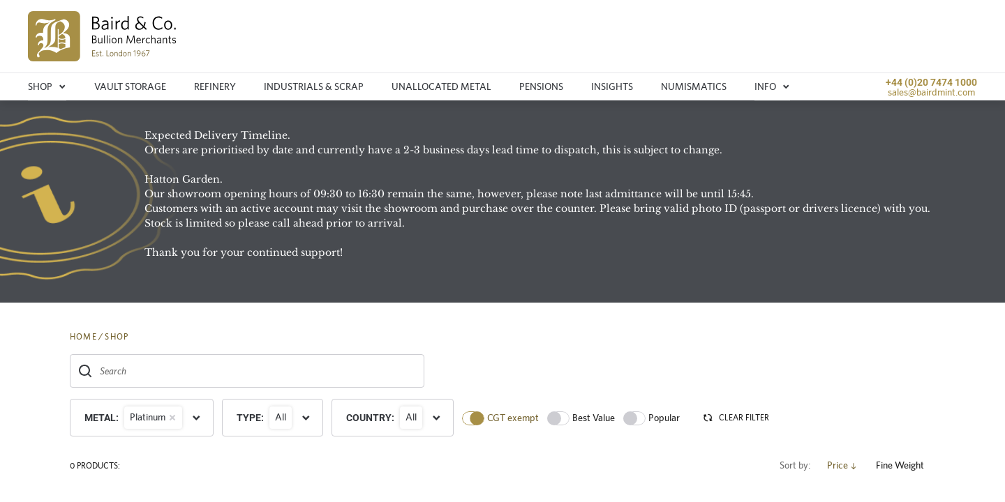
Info (772, 86)
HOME (83, 337)
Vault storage (130, 86)
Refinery (215, 86)
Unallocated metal (441, 86)
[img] (102, 36)
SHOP (116, 337)
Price (843, 465)
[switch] (473, 418)
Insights (612, 86)
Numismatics (694, 86)
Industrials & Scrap (314, 86)
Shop (47, 86)
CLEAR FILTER (735, 417)
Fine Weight (905, 465)
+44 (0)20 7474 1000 (931, 82)
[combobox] (247, 371)
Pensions (541, 86)
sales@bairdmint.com (931, 92)
